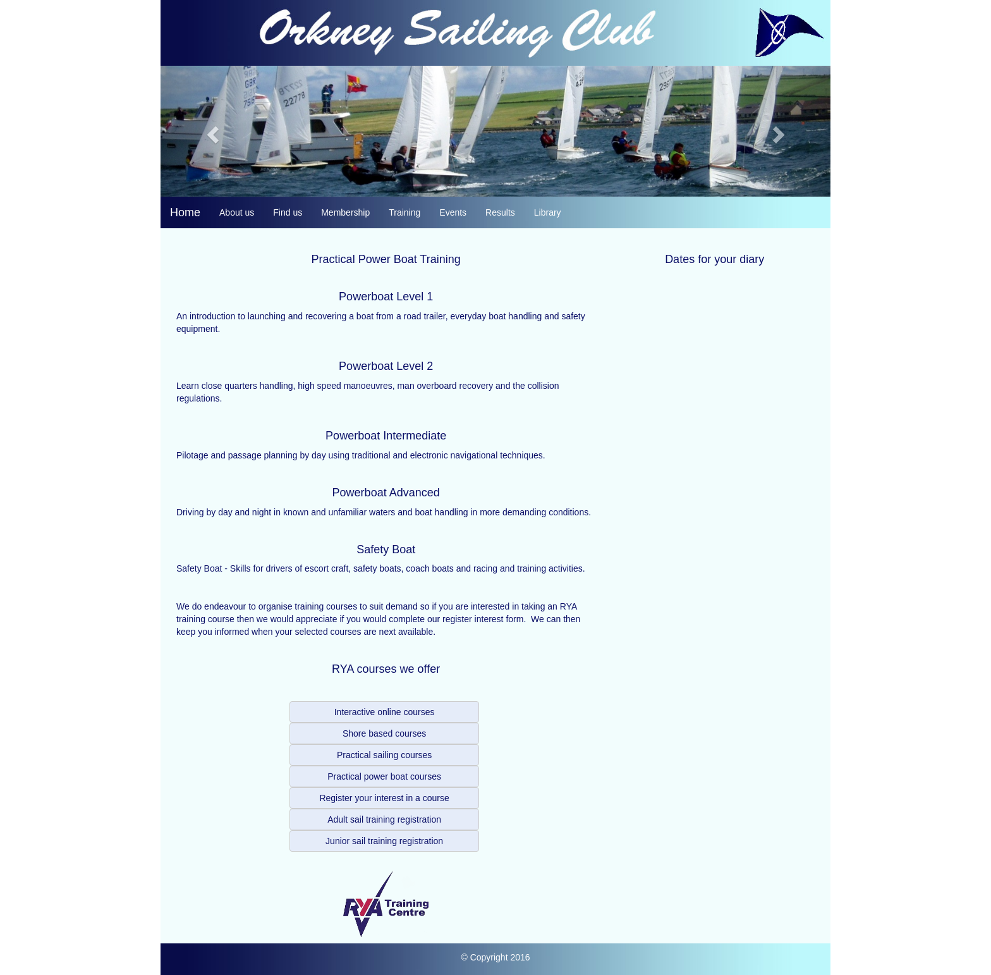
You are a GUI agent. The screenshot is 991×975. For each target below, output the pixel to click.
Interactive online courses (384, 712)
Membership (345, 212)
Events (452, 212)
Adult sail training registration (384, 819)
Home (185, 212)
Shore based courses (384, 733)
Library (547, 212)
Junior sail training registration (384, 841)
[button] (211, 131)
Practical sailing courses (384, 755)
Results (500, 212)
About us (236, 212)
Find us (287, 212)
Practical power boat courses (384, 776)
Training (404, 212)
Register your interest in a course (384, 798)
